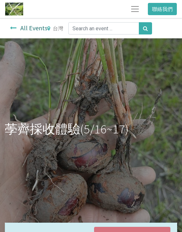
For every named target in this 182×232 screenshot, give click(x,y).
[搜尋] (145, 28)
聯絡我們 (162, 9)
